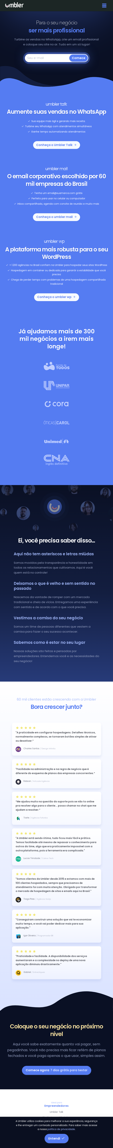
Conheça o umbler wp (56, 297)
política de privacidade (61, 1129)
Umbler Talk (56, 1112)
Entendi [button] (56, 1138)
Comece (78, 58)
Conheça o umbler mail (56, 217)
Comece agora (56, 1070)
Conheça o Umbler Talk (56, 145)
